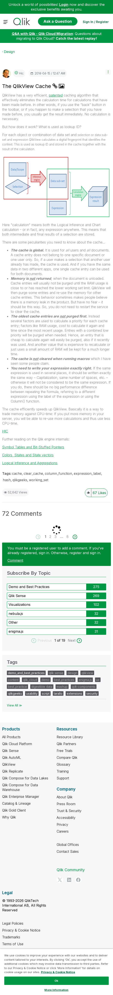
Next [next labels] (71, 640)
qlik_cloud (30, 680)
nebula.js (16, 613)
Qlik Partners (66, 744)
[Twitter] (60, 880)
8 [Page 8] (67, 536)
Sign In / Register (96, 22)
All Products (11, 737)
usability (32, 693)
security (92, 693)
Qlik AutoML (11, 757)
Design (9, 52)
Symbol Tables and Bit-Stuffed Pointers (33, 447)
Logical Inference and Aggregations (29, 463)
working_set (38, 480)
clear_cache (33, 473)
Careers (63, 831)
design (72, 673)
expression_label (87, 473)
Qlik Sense (17, 596)
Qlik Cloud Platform (17, 744)
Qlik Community (71, 870)
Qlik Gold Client (14, 810)
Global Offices (68, 844)
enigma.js (16, 631)
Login (63, 4)
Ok (56, 980)
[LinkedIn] (69, 880)
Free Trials (64, 751)
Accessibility (66, 817)
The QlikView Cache (27, 86)
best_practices (64, 680)
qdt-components (83, 686)
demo (45, 680)
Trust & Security (69, 811)
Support (63, 778)
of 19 (61, 640)
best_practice (17, 686)
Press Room (66, 804)
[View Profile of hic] (21, 73)
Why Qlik (9, 817)
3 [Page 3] (55, 536)
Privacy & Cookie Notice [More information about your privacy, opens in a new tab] (58, 972)
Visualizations (19, 604)
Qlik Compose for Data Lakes (25, 778)
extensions (74, 693)
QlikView (8, 764)
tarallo (58, 693)
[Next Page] (74, 537)
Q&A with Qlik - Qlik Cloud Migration (42, 34)
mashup (62, 686)
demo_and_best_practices (26, 673)
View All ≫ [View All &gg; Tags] (14, 705)
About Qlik (64, 797)
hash (7, 480)
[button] (108, 72)
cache (17, 473)
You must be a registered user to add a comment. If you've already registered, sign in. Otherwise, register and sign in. (56, 550)
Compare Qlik (67, 757)
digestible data (41, 686)
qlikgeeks (19, 480)
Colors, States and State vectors (28, 455)
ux (97, 680)
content (13, 680)
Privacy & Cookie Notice (21, 930)
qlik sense (56, 673)
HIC (5, 431)
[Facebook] (78, 880)
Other (13, 622)
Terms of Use (12, 944)
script (46, 693)
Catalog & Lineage (16, 803)
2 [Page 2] (50, 536)
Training (63, 771)
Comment (15, 560)
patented (56, 95)
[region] (56, 972)
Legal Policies (12, 923)
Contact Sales (68, 851)
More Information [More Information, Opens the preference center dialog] (56, 990)
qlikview (87, 673)
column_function (58, 473)
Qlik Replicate (12, 771)
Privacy (62, 824)
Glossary (63, 764)
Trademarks (11, 937)
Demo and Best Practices (29, 587)
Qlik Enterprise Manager (20, 796)
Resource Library (70, 737)
